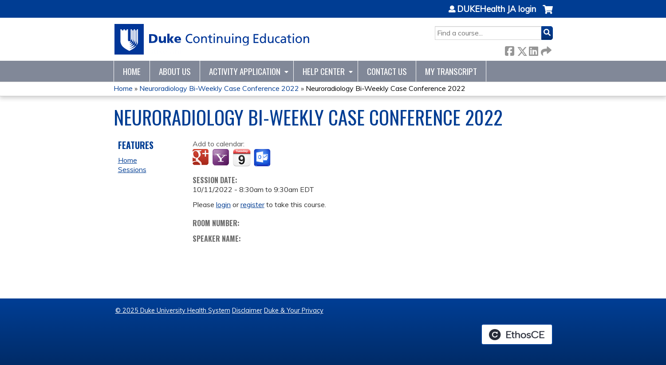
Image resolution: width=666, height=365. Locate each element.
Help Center (324, 71)
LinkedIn (533, 49)
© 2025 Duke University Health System (172, 310)
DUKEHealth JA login (496, 9)
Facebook (509, 49)
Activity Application (244, 71)
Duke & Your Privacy (293, 310)
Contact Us (387, 71)
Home (132, 71)
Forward (545, 49)
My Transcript (451, 71)
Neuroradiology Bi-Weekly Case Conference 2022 (219, 88)
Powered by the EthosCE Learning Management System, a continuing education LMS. (517, 334)
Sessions (132, 169)
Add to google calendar (202, 158)
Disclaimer (247, 310)
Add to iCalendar (242, 157)
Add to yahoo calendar (222, 158)
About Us (175, 71)
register (252, 204)
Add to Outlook (263, 158)
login (223, 204)
